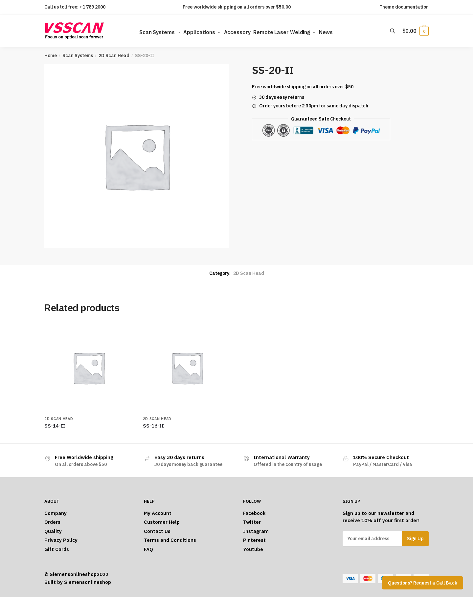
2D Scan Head (114, 55)
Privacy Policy (61, 540)
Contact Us (157, 531)
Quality (53, 531)
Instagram (256, 531)
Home (50, 55)
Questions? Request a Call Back (422, 583)
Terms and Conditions (170, 540)
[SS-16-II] (187, 367)
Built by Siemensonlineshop (77, 582)
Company (55, 513)
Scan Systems (77, 55)
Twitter (252, 522)
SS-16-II (153, 426)
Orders (52, 522)
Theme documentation (404, 7)
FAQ (148, 549)
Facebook (254, 513)
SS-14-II (54, 426)
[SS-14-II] (88, 367)
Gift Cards (56, 549)
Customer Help (162, 522)
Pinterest (254, 540)
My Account (157, 513)
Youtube (253, 549)
